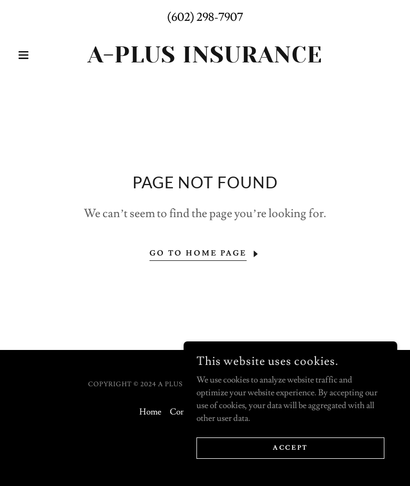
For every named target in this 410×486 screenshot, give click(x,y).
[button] (41, 55)
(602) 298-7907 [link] (205, 17)
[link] (205, 59)
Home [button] (150, 412)
